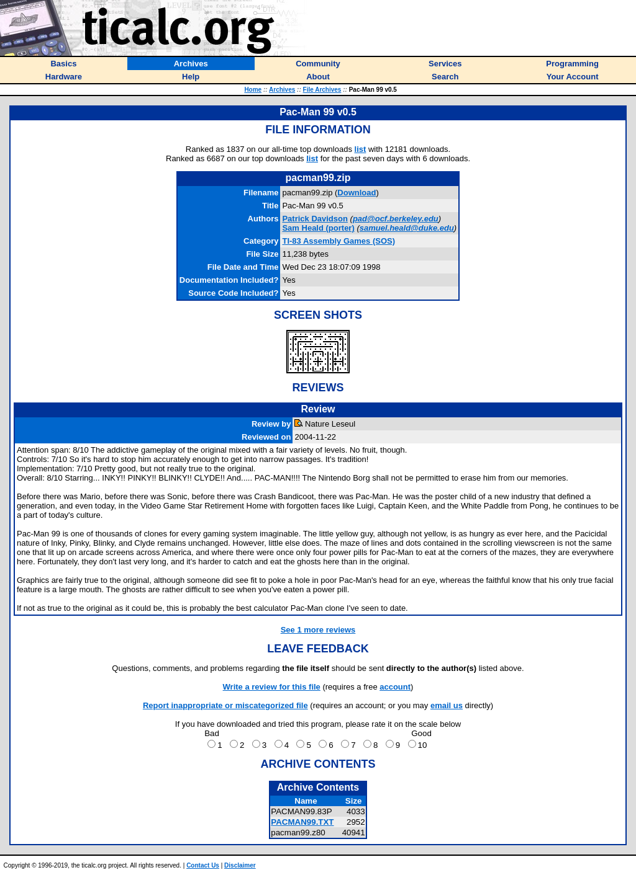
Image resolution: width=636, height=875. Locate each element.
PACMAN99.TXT (302, 822)
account (395, 686)
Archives (282, 89)
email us (446, 705)
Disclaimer (240, 865)
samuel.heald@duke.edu (407, 228)
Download (356, 192)
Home (252, 89)
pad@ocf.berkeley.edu (395, 218)
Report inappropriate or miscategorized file (225, 705)
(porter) (318, 228)
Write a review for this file (271, 686)
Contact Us (202, 865)
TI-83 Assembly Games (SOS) (338, 241)
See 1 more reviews (318, 629)
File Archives (322, 89)
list (360, 149)
